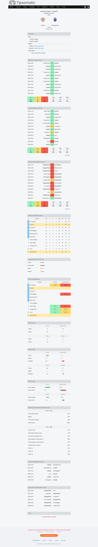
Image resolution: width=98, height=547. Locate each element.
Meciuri (11, 6)
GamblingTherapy (50, 531)
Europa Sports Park (38, 46)
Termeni (44, 540)
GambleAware (40, 531)
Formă (63, 6)
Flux (38, 6)
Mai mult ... (68, 155)
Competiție (32, 6)
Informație (63, 540)
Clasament (44, 6)
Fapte (58, 6)
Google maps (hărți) (39, 48)
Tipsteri (25, 6)
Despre (50, 540)
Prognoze (18, 6)
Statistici (52, 6)
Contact (56, 540)
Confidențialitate (36, 540)
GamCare (59, 531)
